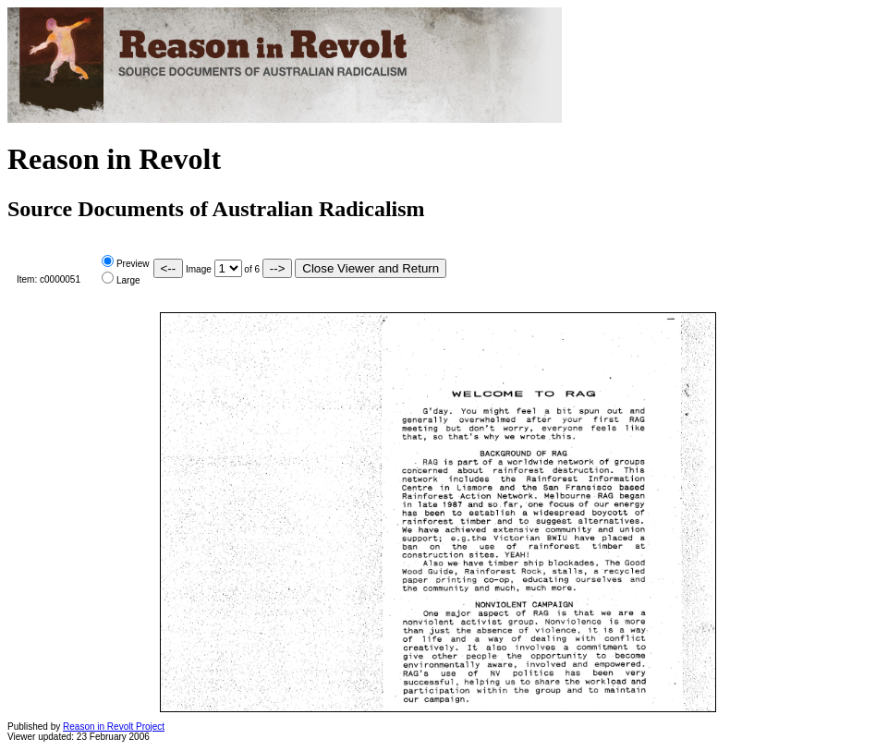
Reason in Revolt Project (113, 726)
